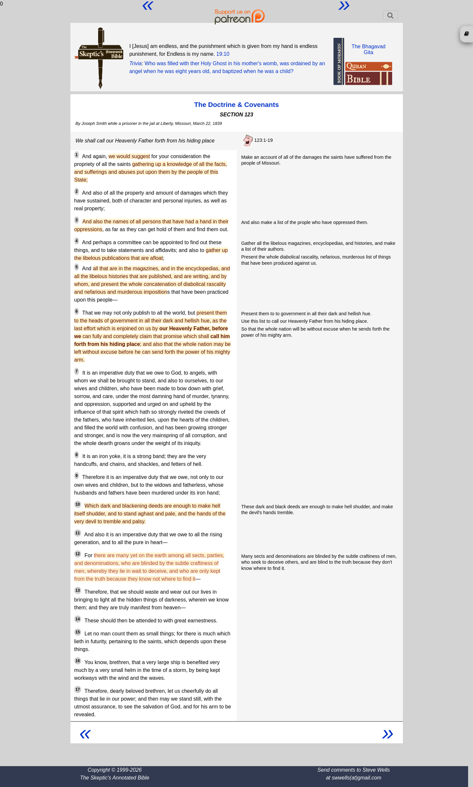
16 (78, 661)
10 (78, 504)
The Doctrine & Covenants (236, 104)
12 (78, 554)
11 (78, 533)
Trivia (135, 63)
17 (78, 689)
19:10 (222, 54)
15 (78, 632)
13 (78, 590)
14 (78, 619)
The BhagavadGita (368, 49)
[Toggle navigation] (390, 15)
